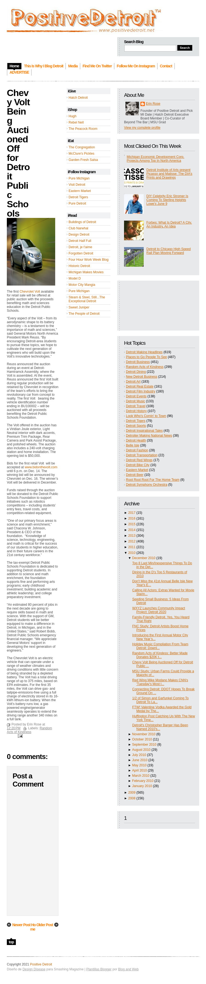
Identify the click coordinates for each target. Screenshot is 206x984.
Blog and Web (128, 969)
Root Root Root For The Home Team (152, 480)
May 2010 (139, 765)
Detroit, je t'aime (80, 247)
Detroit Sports (136, 426)
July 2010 (139, 755)
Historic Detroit (79, 266)
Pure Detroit (77, 203)
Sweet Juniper (79, 307)
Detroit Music (135, 401)
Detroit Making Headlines (144, 352)
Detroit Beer (134, 475)
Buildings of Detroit (82, 222)
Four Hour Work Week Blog (88, 260)
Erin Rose (153, 104)
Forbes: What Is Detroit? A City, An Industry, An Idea (169, 224)
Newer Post (21, 925)
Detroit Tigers (78, 197)
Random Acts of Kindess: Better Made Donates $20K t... (160, 655)
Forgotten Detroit (81, 253)
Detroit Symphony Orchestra (146, 485)
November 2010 (143, 734)
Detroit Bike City (137, 465)
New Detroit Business (141, 377)
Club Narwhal (78, 228)
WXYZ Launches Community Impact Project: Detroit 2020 (158, 610)
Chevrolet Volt (30, 291)
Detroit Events (136, 396)
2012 (132, 541)
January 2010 (142, 786)
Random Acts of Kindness (144, 367)
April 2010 (139, 770)
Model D (75, 278)
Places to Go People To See (146, 357)
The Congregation (82, 147)
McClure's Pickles (81, 153)
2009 (132, 792)
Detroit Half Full (80, 241)
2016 (132, 518)
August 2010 (141, 750)
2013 (132, 536)
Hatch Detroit (78, 98)
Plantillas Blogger (99, 969)
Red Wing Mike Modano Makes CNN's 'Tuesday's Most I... (160, 682)
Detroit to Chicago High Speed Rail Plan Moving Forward (168, 251)
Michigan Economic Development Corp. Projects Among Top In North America (155, 159)
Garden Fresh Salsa (83, 160)
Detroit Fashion (137, 450)
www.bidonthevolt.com (41, 467)
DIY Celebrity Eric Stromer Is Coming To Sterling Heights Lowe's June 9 (167, 200)
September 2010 (144, 744)
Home (33, 927)
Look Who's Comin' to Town (146, 416)
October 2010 (142, 739)
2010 (132, 553)
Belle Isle (132, 445)
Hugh (72, 116)
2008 (132, 798)
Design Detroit (79, 234)
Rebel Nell (76, 122)
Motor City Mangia (82, 285)
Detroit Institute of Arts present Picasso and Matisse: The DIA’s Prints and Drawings (169, 173)
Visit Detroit (77, 185)
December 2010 (143, 558)
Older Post (44, 925)
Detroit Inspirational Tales (144, 431)
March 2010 (140, 776)
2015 (132, 524)
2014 (132, 530)
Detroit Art (133, 381)
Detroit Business (138, 362)
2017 (132, 513)
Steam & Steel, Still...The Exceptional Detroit (87, 299)
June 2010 (140, 760)
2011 (132, 547)
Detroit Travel (135, 406)
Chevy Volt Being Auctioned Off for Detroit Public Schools (18, 153)
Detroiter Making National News (149, 435)
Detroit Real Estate (140, 386)
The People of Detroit (84, 314)
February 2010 (143, 781)
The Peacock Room (83, 129)
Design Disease (33, 969)
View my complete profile (142, 128)
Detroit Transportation (141, 455)
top (11, 942)
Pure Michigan (79, 178)
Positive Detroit (41, 964)
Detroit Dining (136, 372)
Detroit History (136, 411)
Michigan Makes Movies (86, 272)
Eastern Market (80, 191)
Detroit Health (136, 440)
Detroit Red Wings (139, 460)
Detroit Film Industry (140, 391)
